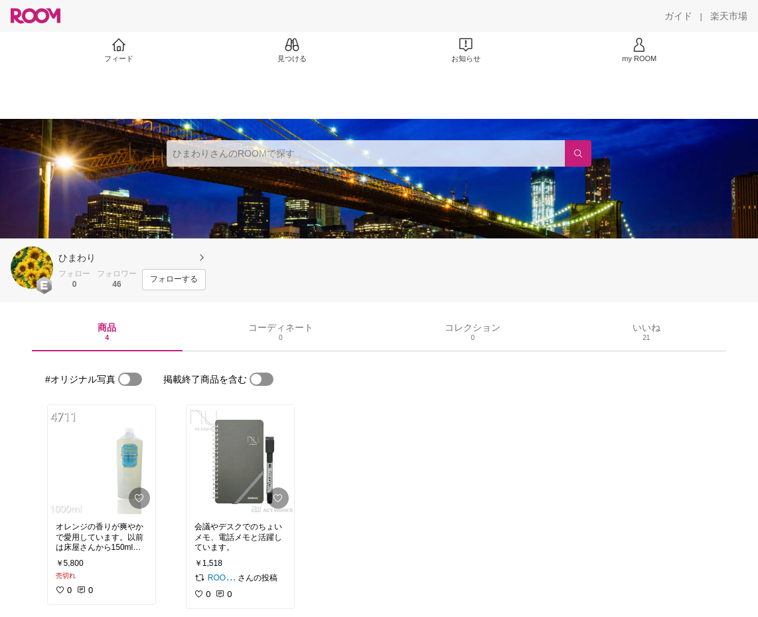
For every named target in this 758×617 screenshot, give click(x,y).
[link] (101, 459)
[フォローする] (174, 279)
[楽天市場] (728, 16)
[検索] (578, 153)
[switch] (130, 379)
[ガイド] (678, 16)
